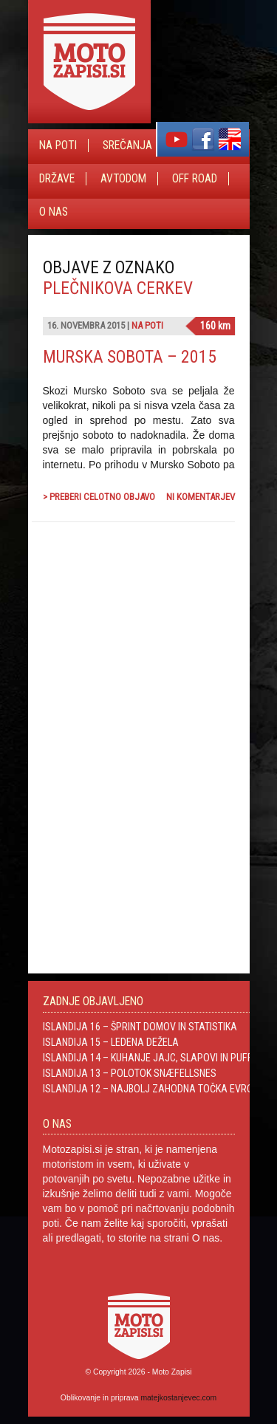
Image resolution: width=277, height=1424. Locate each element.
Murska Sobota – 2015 (129, 356)
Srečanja (127, 145)
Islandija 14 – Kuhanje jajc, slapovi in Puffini (153, 1058)
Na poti (58, 145)
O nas (53, 212)
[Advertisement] (124, 692)
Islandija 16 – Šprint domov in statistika (140, 1027)
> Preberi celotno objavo (99, 496)
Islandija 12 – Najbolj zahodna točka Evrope (153, 1089)
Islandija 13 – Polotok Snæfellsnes (129, 1073)
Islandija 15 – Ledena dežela (111, 1042)
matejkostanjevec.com (178, 1398)
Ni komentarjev (200, 496)
